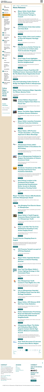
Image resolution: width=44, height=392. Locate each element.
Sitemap (17, 371)
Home (14, 5)
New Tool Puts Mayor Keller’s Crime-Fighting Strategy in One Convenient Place (28, 271)
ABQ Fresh (6, 71)
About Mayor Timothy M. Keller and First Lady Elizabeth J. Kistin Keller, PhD (7, 22)
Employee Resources (19, 370)
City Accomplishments (7, 52)
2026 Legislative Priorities (7, 83)
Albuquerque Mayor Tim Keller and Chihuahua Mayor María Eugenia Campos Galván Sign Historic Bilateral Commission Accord (28, 328)
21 (30, 350)
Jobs (16, 366)
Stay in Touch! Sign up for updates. (35, 376)
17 (22, 350)
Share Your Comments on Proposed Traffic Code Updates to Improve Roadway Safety (7, 77)
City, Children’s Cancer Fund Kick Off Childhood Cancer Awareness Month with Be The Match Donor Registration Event (27, 72)
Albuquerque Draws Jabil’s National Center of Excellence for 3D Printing (29, 146)
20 (28, 350)
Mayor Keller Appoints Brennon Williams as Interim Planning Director (28, 259)
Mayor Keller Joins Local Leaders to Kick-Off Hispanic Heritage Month (29, 38)
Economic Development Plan (6, 65)
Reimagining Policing (6, 38)
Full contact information (6, 113)
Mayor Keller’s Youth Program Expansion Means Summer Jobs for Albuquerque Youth (29, 217)
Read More (20, 24)
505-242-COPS (4, 380)
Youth (5, 60)
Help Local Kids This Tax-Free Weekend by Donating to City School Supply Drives (28, 228)
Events (5, 58)
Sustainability (6, 69)
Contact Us (6, 12)
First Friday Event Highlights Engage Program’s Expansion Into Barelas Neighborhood (29, 60)
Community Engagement (6, 10)
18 (24, 350)
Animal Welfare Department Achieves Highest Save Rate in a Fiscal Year (29, 101)
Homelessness (6, 62)
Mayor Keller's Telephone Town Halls (7, 48)
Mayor (18, 5)
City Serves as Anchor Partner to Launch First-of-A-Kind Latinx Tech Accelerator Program (29, 49)
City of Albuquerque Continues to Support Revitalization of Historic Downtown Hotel (29, 158)
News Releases (7, 14)
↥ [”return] (42, 363)
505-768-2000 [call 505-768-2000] (7, 375)
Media (5, 32)
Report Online (3, 376)
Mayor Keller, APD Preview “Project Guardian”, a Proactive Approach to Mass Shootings (28, 132)
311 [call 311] (3, 375)
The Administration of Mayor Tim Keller (7, 29)
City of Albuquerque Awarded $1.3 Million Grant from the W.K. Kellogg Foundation (29, 292)
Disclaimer (18, 367)
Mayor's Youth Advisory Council (6, 41)
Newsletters (6, 17)
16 (20, 350)
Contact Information (5, 104)
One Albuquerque (6, 7)
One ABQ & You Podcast (7, 55)
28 (37, 350)
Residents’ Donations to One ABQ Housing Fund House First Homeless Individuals (29, 169)
